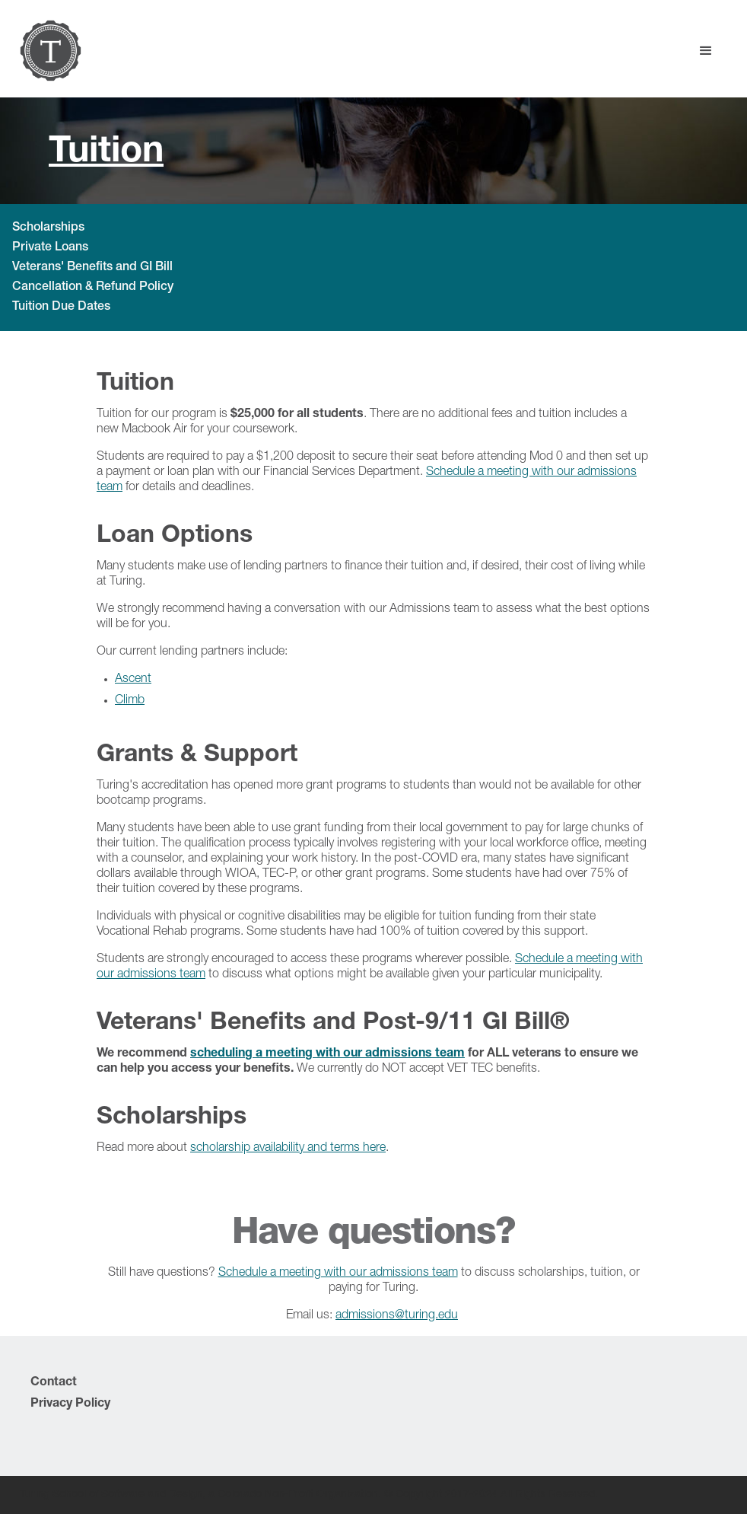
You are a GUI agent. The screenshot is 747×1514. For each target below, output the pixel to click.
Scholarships (48, 228)
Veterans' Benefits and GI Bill (92, 268)
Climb (130, 701)
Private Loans (50, 248)
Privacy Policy (70, 1404)
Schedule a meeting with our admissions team (338, 1273)
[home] (50, 50)
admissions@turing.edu (396, 1316)
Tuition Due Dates (61, 307)
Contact (53, 1383)
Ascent (133, 680)
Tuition (106, 153)
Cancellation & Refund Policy (92, 288)
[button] (706, 51)
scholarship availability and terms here (288, 1149)
